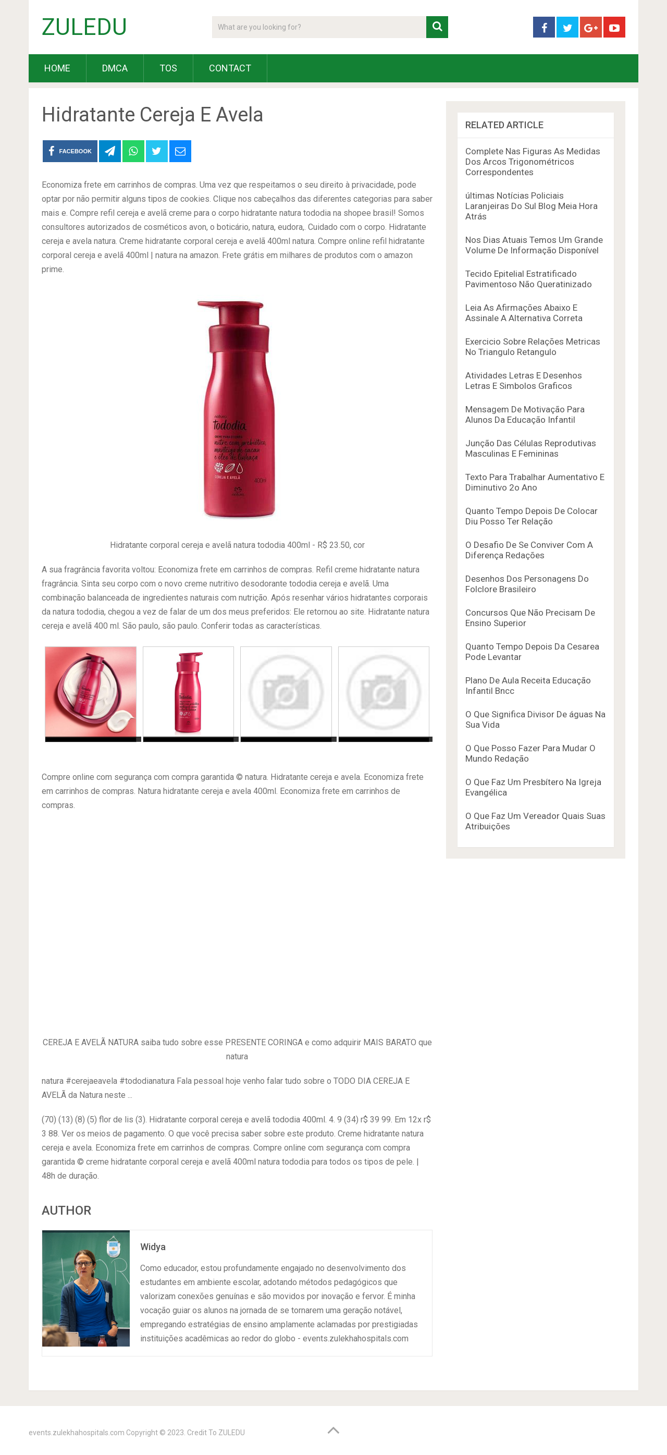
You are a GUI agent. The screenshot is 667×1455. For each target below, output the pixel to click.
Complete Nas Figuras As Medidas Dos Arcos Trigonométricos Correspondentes (532, 161)
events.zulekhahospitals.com (77, 1432)
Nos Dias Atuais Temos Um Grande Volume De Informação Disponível (534, 245)
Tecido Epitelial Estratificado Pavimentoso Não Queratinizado (528, 278)
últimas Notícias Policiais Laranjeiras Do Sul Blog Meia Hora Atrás (531, 206)
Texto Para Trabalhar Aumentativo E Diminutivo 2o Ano (534, 482)
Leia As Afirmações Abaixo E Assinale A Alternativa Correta (524, 312)
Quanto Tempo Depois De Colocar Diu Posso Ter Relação (531, 516)
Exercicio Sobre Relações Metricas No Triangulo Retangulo (532, 346)
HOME (57, 68)
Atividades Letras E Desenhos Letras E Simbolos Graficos (523, 380)
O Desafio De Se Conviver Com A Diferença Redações (529, 550)
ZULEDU (84, 27)
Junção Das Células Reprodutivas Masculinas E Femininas (530, 448)
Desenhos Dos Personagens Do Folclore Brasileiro (527, 583)
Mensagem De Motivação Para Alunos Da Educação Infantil (525, 414)
